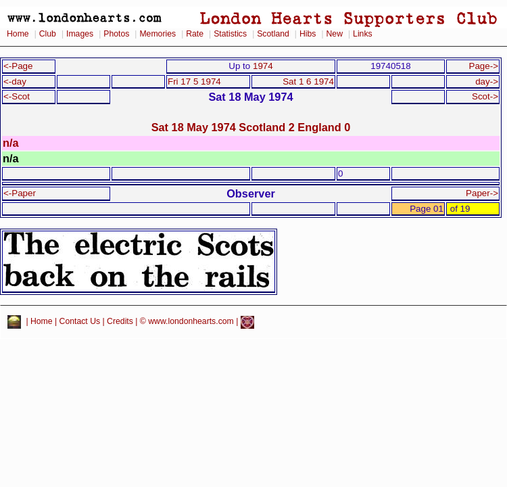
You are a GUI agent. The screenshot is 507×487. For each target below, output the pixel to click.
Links (362, 34)
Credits (120, 322)
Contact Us (80, 322)
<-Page (18, 66)
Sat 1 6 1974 (308, 81)
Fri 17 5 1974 (194, 81)
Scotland (273, 34)
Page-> (483, 66)
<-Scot (16, 96)
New (335, 34)
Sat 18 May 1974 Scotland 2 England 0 (251, 127)
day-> (486, 81)
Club (47, 34)
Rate (194, 34)
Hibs (307, 34)
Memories (157, 34)
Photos (116, 34)
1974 (263, 66)
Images (79, 34)
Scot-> (485, 96)
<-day (14, 81)
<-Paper (19, 193)
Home (18, 34)
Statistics (230, 34)
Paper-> (482, 193)
